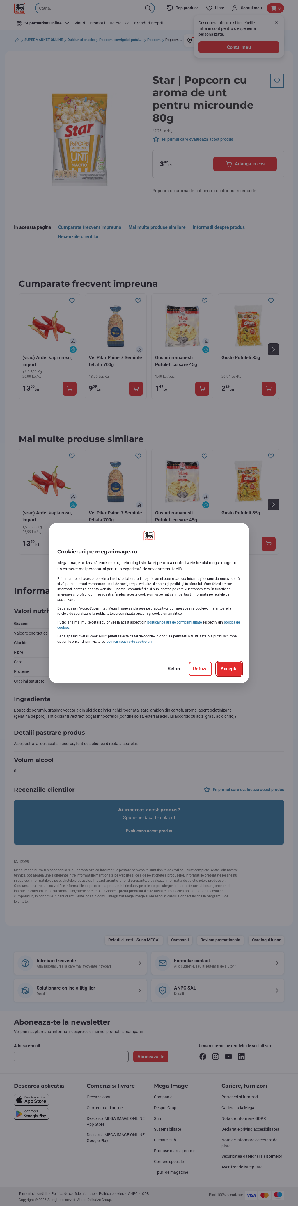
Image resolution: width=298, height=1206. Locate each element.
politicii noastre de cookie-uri (129, 641)
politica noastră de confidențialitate (174, 622)
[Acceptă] (229, 669)
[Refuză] (200, 669)
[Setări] (174, 669)
